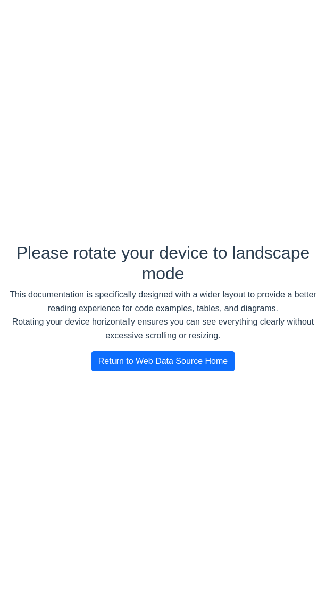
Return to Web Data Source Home (163, 361)
